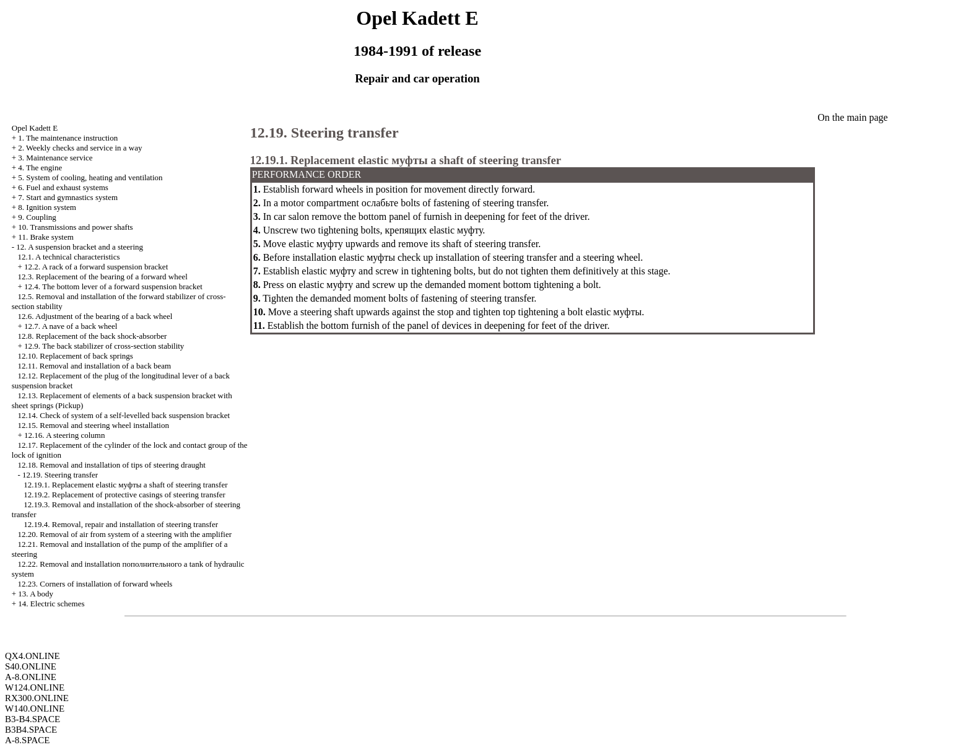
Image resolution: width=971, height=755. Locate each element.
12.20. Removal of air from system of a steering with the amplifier (125, 534)
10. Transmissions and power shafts (75, 227)
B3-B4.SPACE (32, 719)
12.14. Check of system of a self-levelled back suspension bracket (124, 415)
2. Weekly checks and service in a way (80, 147)
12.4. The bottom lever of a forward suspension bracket (113, 286)
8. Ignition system (47, 207)
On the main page (852, 117)
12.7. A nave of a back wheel (70, 326)
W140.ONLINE (34, 709)
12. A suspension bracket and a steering (79, 246)
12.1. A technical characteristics (69, 256)
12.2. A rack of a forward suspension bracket (96, 266)
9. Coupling (37, 217)
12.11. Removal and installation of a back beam (95, 365)
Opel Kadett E (35, 128)
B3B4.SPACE (31, 730)
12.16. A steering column (64, 435)
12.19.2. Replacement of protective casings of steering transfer (124, 494)
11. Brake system (45, 237)
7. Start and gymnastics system (68, 197)
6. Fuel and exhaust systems (63, 187)
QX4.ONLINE (32, 656)
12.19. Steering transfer (60, 474)
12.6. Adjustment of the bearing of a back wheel (95, 316)
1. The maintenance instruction (68, 137)
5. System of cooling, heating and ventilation (90, 177)
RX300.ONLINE (37, 698)
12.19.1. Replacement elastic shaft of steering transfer (125, 484)
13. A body (35, 593)
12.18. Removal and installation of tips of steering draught (112, 464)
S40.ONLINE (30, 666)
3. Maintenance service (55, 157)
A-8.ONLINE (30, 677)
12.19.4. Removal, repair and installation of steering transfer (121, 524)
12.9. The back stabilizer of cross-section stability (104, 346)
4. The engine (40, 167)
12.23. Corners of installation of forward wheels (95, 583)
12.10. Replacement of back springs (75, 355)
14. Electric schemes (51, 603)
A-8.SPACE (27, 740)
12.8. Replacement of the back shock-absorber (92, 336)
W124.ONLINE (34, 687)
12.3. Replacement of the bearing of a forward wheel (103, 276)
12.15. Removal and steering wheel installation (93, 425)
